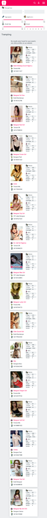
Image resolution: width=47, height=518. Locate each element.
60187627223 (18, 219)
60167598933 (18, 130)
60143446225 (18, 248)
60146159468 (18, 514)
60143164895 (18, 278)
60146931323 (18, 160)
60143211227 (18, 71)
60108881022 (18, 425)
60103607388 (18, 455)
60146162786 (18, 101)
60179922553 (18, 189)
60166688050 (18, 484)
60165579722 (18, 396)
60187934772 (18, 307)
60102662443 (18, 366)
